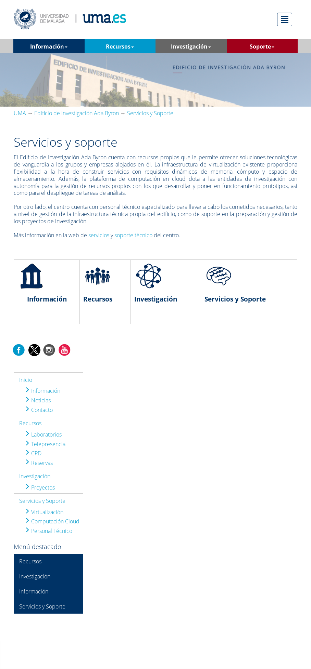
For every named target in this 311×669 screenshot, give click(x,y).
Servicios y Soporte (42, 501)
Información (42, 390)
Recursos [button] (120, 46)
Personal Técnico (48, 531)
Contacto (38, 410)
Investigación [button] (191, 46)
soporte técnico (133, 235)
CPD (32, 453)
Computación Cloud (51, 521)
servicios (98, 235)
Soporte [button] (262, 46)
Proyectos (39, 487)
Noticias (37, 400)
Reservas (38, 463)
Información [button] (48, 46)
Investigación (34, 476)
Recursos (30, 423)
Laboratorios (43, 434)
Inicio (25, 380)
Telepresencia (44, 444)
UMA (20, 113)
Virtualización (43, 512)
